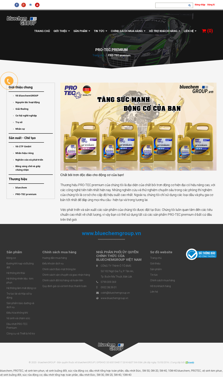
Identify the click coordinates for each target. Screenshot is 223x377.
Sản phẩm (81, 31)
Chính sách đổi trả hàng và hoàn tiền (62, 280)
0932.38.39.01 (109, 287)
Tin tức (100, 31)
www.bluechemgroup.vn (114, 298)
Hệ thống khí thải (15, 273)
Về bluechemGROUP (25, 96)
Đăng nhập (200, 4)
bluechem (20, 187)
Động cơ (11, 257)
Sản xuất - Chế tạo (22, 138)
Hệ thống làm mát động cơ (21, 288)
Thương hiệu (18, 179)
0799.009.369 (108, 282)
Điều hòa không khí (17, 312)
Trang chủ (42, 31)
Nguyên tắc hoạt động (26, 102)
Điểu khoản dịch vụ (53, 263)
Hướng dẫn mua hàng (54, 257)
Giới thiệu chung (21, 87)
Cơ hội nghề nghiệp (25, 115)
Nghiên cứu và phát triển (28, 160)
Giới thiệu (62, 31)
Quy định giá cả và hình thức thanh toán (64, 286)
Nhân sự (19, 129)
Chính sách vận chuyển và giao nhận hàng (66, 274)
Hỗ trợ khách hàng (164, 31)
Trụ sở (17, 122)
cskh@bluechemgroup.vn (115, 292)
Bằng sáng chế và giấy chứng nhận (26, 168)
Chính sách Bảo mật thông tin (59, 269)
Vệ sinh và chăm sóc (18, 318)
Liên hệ (190, 31)
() (207, 30)
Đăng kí (211, 4)
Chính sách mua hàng (128, 31)
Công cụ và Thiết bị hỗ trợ (20, 333)
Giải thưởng (20, 109)
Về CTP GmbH (22, 146)
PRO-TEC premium (24, 194)
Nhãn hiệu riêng (23, 153)
